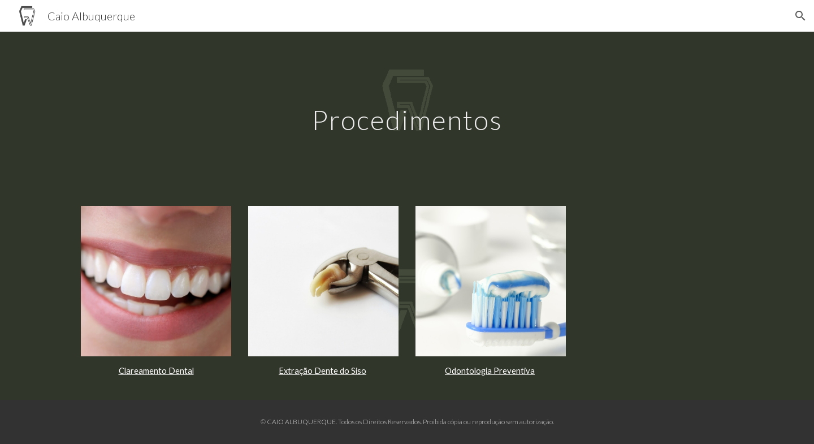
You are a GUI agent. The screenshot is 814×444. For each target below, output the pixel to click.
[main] (407, 111)
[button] (800, 15)
